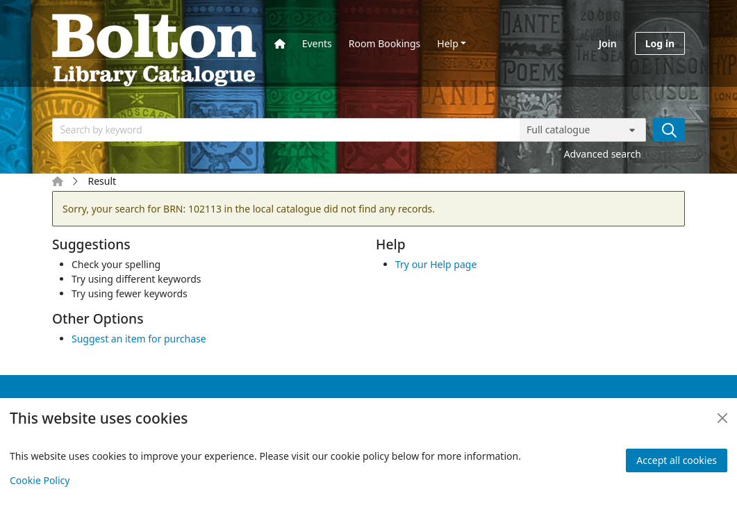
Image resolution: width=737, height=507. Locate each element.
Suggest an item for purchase (139, 338)
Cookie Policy (39, 480)
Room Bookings (384, 43)
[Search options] (583, 130)
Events (317, 43)
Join (608, 43)
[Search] (669, 130)
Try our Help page (436, 264)
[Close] (722, 418)
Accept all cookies (676, 460)
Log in (659, 43)
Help (447, 43)
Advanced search (602, 153)
